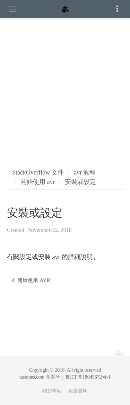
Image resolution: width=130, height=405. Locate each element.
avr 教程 (85, 172)
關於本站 (52, 391)
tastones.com (32, 377)
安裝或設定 (80, 181)
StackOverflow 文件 (38, 172)
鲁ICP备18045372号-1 (88, 377)
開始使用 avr (37, 181)
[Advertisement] (65, 86)
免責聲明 (78, 391)
